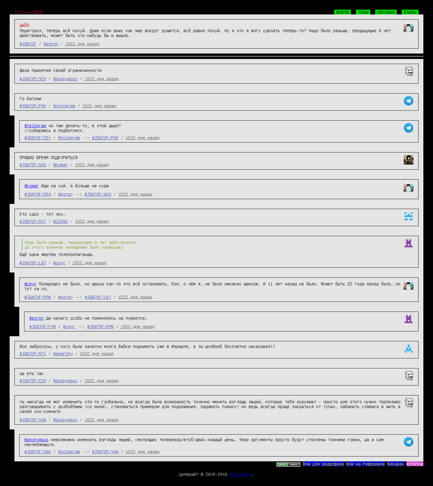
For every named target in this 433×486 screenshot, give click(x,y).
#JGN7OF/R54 (37, 194)
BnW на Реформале (365, 463)
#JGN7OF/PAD (33, 105)
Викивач (395, 463)
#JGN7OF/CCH (33, 380)
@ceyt (59, 262)
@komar (60, 164)
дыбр (24, 24)
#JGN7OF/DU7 (33, 221)
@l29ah (60, 221)
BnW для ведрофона (323, 463)
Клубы (410, 12)
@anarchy (63, 353)
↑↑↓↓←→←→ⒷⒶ (28, 12)
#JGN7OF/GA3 (33, 164)
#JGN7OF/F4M (42, 326)
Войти (343, 12)
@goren (51, 43)
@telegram (64, 105)
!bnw (363, 12)
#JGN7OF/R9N (37, 296)
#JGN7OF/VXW (33, 419)
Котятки (414, 463)
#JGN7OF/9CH (33, 78)
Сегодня (386, 12)
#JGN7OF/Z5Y (37, 137)
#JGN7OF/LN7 (33, 262)
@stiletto (241, 474)
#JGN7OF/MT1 (33, 353)
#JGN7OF (28, 43)
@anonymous (65, 78)
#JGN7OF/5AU (37, 451)
